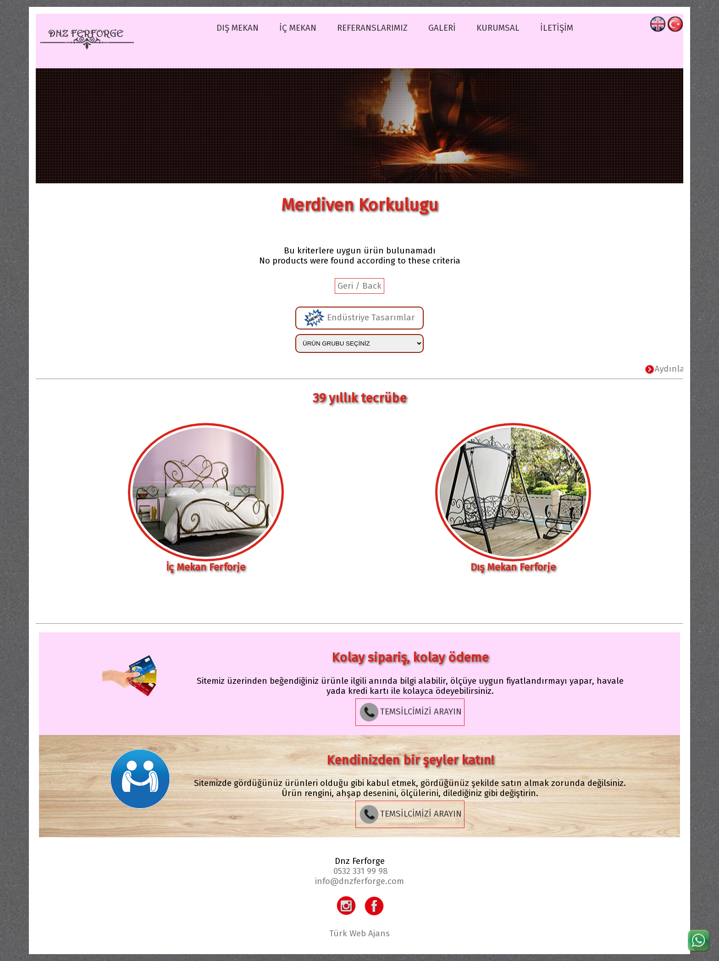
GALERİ (442, 28)
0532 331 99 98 (360, 871)
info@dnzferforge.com (359, 881)
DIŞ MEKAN (237, 28)
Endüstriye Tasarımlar (359, 318)
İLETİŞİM (556, 28)
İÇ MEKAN (297, 28)
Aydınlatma (676, 369)
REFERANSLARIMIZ (372, 28)
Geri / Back (359, 286)
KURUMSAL (498, 28)
